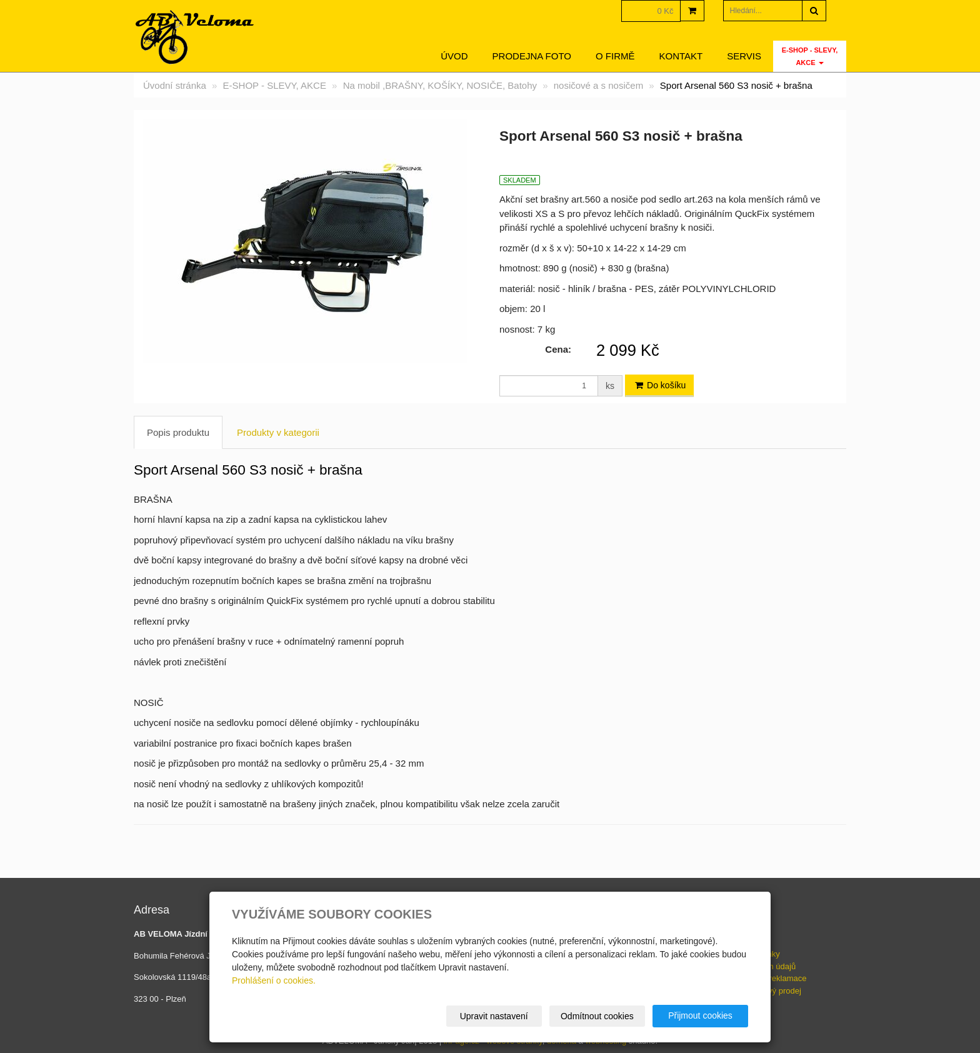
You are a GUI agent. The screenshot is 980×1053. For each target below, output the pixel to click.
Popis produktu (178, 432)
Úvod (454, 56)
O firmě (615, 56)
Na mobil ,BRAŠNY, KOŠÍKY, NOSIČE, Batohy (440, 85)
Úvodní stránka (174, 85)
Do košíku (659, 385)
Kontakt (681, 56)
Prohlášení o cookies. (274, 980)
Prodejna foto (531, 56)
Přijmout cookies (700, 1015)
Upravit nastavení (494, 1016)
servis (744, 56)
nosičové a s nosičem (598, 85)
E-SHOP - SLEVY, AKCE (810, 56)
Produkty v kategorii (278, 432)
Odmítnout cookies (597, 1016)
